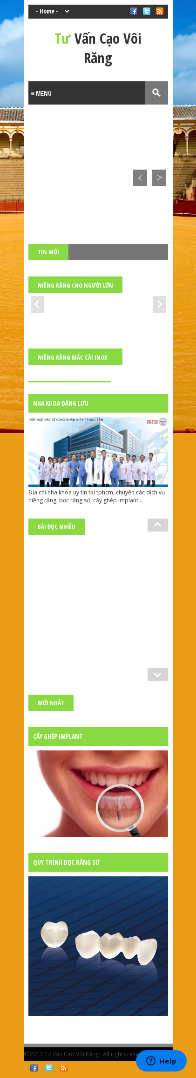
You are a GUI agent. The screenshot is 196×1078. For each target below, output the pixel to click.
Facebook (34, 1067)
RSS (64, 1067)
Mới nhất (51, 702)
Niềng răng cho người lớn (75, 285)
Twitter (49, 1067)
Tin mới (48, 252)
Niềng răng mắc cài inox (72, 357)
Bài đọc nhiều (56, 526)
